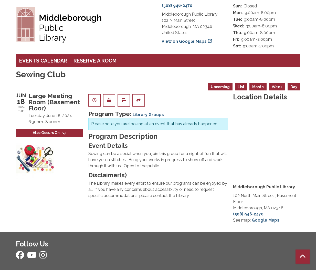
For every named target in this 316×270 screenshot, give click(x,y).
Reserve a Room (95, 61)
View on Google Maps (184, 41)
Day (293, 87)
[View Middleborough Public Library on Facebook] (20, 256)
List (241, 87)
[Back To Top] (303, 257)
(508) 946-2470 (177, 5)
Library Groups (148, 114)
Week (277, 87)
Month (258, 87)
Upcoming (220, 87)
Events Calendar (43, 61)
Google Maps (265, 220)
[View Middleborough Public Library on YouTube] (32, 256)
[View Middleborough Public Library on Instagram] (43, 256)
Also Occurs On (49, 133)
